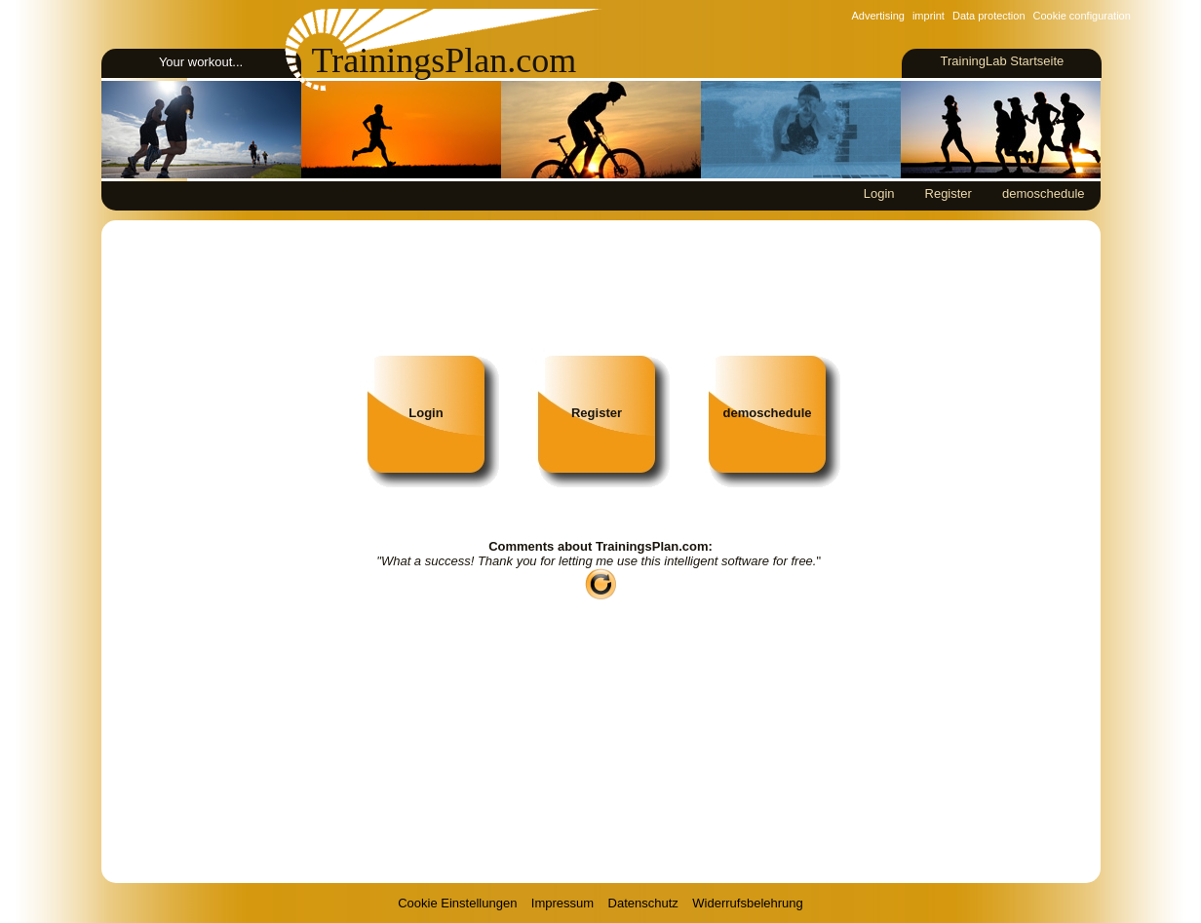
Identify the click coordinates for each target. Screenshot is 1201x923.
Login (879, 193)
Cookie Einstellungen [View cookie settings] (457, 903)
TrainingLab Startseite (1001, 61)
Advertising (878, 15)
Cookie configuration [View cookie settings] (1082, 15)
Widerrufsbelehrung (747, 903)
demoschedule (1043, 193)
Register (948, 193)
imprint (928, 15)
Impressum (562, 903)
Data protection (989, 15)
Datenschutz (643, 903)
